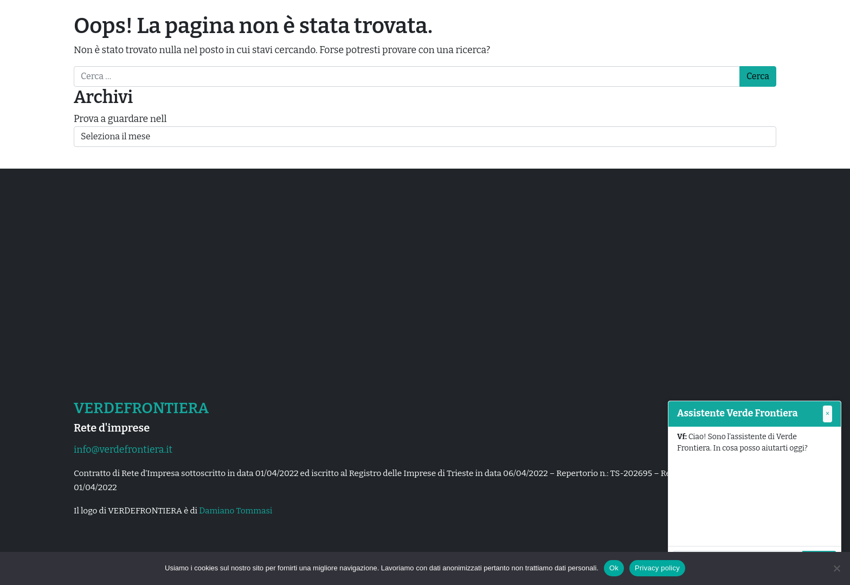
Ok (614, 568)
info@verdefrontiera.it (123, 449)
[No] (836, 568)
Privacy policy (657, 568)
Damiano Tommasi (235, 511)
